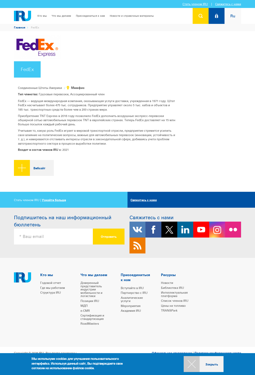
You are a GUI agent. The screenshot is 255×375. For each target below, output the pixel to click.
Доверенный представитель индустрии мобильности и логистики (91, 289)
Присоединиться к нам (90, 15)
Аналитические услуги (132, 299)
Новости (167, 282)
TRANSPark (169, 310)
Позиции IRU (89, 301)
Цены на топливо (173, 305)
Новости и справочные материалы (132, 15)
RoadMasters (89, 323)
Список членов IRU (174, 300)
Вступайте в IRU (132, 288)
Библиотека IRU (172, 287)
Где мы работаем (52, 287)
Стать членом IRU (195, 4)
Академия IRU (131, 310)
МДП (84, 305)
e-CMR (85, 310)
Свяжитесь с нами (228, 4)
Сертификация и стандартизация (92, 317)
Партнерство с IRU (134, 292)
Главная (19, 27)
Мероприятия (130, 306)
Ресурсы (168, 275)
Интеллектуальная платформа (174, 294)
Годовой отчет (50, 282)
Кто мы (42, 15)
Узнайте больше (54, 200)
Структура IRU (50, 292)
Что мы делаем (61, 15)
